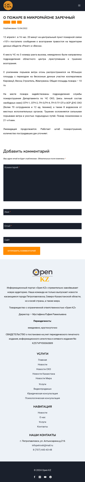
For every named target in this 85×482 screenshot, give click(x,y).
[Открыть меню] (79, 5)
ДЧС (14, 22)
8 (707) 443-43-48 (42, 449)
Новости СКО (43, 369)
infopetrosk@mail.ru (42, 445)
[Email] (42, 226)
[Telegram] (50, 477)
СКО (19, 22)
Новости (42, 364)
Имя (8, 212)
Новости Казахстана (44, 373)
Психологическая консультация (42, 398)
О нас (42, 417)
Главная (42, 359)
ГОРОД (7, 22)
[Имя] (42, 212)
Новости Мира (44, 378)
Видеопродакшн (43, 388)
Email (8, 226)
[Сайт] (42, 240)
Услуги (42, 384)
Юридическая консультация (42, 393)
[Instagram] (39, 477)
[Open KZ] (8, 5)
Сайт (7, 239)
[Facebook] (34, 477)
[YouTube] (45, 477)
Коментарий (12, 167)
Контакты (42, 426)
